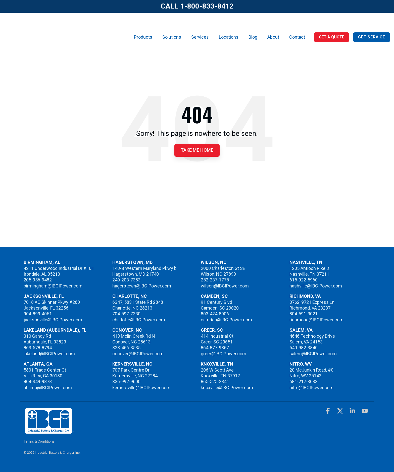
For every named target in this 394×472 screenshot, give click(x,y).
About (273, 26)
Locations (228, 26)
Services (200, 26)
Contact (297, 26)
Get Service (371, 26)
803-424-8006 (215, 313)
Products (143, 26)
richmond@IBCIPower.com (316, 319)
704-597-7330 (126, 313)
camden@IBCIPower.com (226, 319)
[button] (328, 411)
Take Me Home (197, 150)
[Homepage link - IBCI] (49, 431)
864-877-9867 (215, 347)
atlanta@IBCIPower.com (48, 387)
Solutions (171, 26)
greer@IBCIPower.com (223, 353)
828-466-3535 (126, 347)
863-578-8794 (38, 347)
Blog (253, 26)
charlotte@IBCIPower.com (138, 319)
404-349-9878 (38, 381)
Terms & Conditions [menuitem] (39, 441)
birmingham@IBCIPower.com (53, 285)
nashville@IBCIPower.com (315, 285)
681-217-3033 (303, 381)
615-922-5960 (303, 279)
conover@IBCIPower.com (138, 353)
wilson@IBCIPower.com (225, 285)
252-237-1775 (215, 279)
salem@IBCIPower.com (313, 353)
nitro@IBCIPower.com (311, 387)
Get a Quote (331, 26)
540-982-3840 (303, 347)
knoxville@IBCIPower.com (227, 387)
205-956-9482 (38, 279)
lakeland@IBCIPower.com (49, 353)
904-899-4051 (38, 313)
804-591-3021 (303, 313)
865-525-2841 (215, 381)
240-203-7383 (126, 279)
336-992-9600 (126, 381)
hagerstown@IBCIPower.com (141, 285)
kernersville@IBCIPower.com (141, 387)
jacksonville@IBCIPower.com (53, 319)
